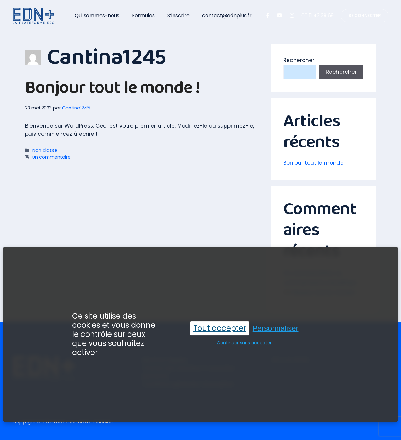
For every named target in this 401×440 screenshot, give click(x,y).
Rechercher (298, 60)
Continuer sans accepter (244, 340)
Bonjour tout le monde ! (112, 88)
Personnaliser (276, 325)
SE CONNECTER (364, 16)
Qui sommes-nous (97, 15)
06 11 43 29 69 (317, 15)
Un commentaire (51, 157)
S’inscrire (178, 15)
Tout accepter (219, 325)
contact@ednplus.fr (227, 15)
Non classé (44, 150)
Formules (143, 15)
